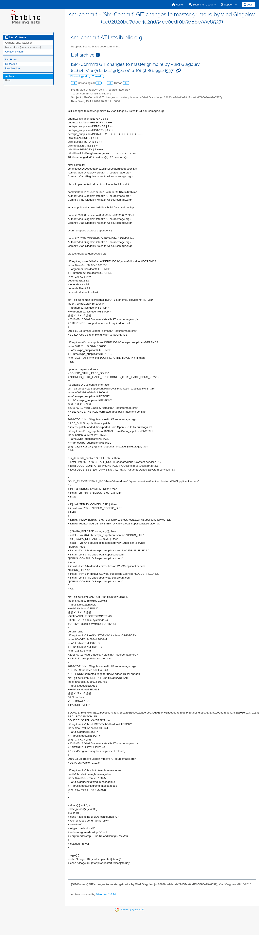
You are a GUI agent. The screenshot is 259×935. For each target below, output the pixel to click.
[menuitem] (177, 4)
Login (248, 4)
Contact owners (14, 51)
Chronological (79, 76)
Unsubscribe (12, 68)
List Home (11, 59)
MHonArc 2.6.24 (106, 894)
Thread (97, 76)
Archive (9, 76)
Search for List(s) (201, 4)
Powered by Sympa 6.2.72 (132, 909)
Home (177, 4)
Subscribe (11, 63)
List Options (15, 37)
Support (227, 4)
